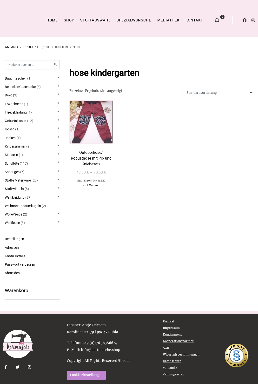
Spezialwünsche (134, 20)
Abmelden (12, 273)
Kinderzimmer (15, 146)
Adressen (12, 247)
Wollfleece (12, 223)
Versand (94, 185)
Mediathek (168, 20)
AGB (166, 348)
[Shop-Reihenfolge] (218, 92)
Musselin (11, 155)
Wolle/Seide (13, 214)
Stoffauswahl (95, 20)
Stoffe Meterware (18, 180)
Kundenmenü (173, 334)
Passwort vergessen (20, 264)
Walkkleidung (15, 197)
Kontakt (194, 20)
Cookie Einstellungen (86, 375)
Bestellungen (14, 239)
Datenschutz (172, 361)
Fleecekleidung (16, 112)
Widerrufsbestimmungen (181, 354)
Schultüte (12, 163)
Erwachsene (14, 104)
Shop (69, 20)
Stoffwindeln (14, 189)
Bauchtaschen (15, 78)
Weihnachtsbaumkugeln (23, 206)
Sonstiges (12, 172)
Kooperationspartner (178, 341)
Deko (8, 95)
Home (52, 20)
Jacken (10, 138)
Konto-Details (15, 256)
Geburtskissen (15, 121)
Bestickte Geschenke (20, 87)
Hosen (9, 129)
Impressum (171, 328)
